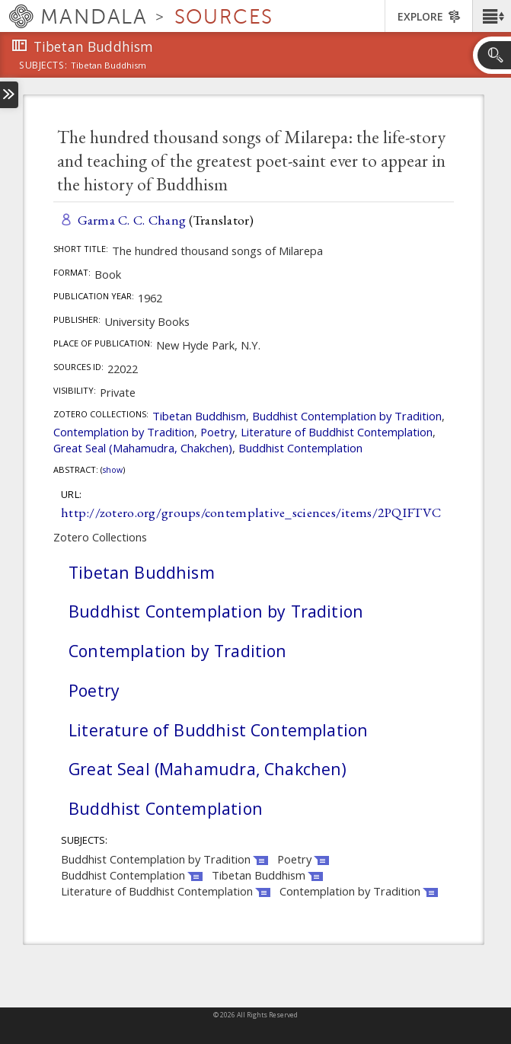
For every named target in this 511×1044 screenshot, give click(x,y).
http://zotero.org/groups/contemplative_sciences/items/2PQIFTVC (251, 512)
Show (113, 470)
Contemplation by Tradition (123, 431)
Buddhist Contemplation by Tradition (347, 415)
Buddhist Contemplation (300, 447)
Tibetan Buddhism (199, 415)
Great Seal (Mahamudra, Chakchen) (142, 447)
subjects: (43, 66)
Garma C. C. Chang (132, 219)
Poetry (217, 431)
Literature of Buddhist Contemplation (337, 431)
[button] (491, 16)
